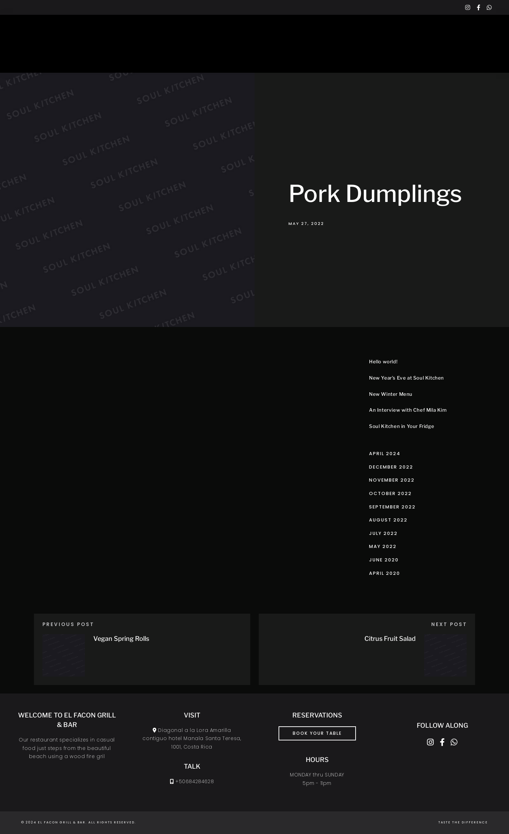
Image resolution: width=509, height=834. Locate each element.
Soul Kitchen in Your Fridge (401, 426)
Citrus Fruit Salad (390, 638)
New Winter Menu (391, 394)
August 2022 (388, 520)
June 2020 (384, 560)
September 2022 (392, 507)
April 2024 (384, 454)
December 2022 (391, 467)
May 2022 (383, 546)
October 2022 (390, 493)
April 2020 (384, 573)
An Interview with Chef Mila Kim (408, 410)
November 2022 (392, 480)
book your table (317, 733)
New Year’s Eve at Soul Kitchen (406, 378)
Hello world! (383, 361)
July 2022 (383, 533)
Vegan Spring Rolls (121, 638)
